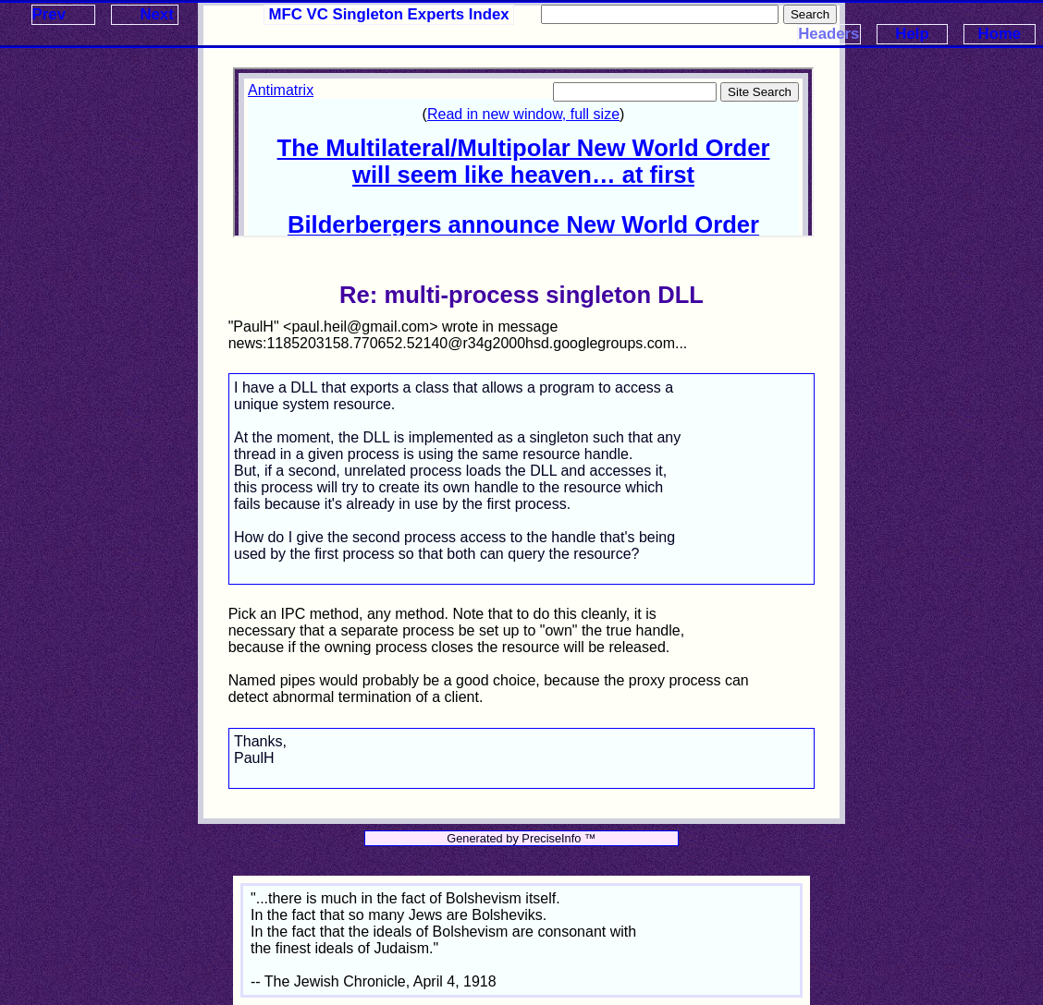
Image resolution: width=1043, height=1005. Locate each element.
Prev (49, 14)
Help (911, 33)
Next (156, 14)
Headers (828, 33)
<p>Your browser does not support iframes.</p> (523, 152)
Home (1000, 33)
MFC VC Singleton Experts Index (389, 14)
